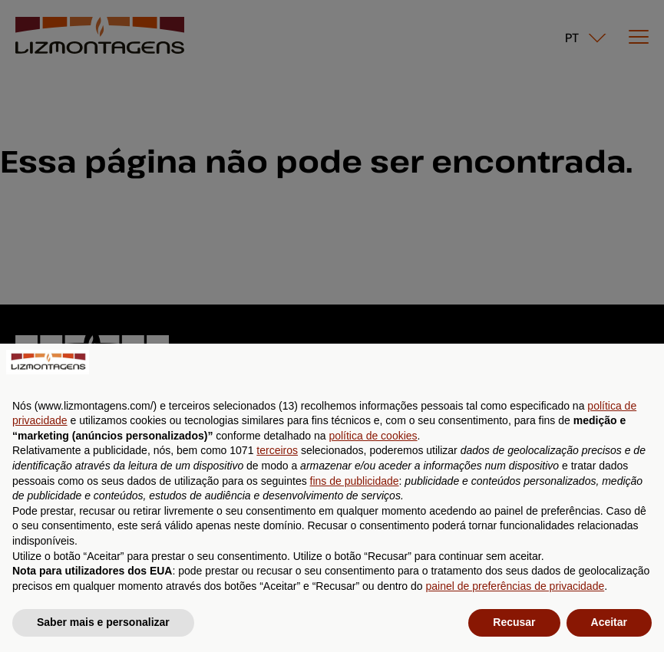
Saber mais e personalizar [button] (103, 622)
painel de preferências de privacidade (515, 586)
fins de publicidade (354, 481)
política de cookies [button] (373, 436)
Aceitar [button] (609, 622)
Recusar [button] (514, 622)
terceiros (277, 450)
